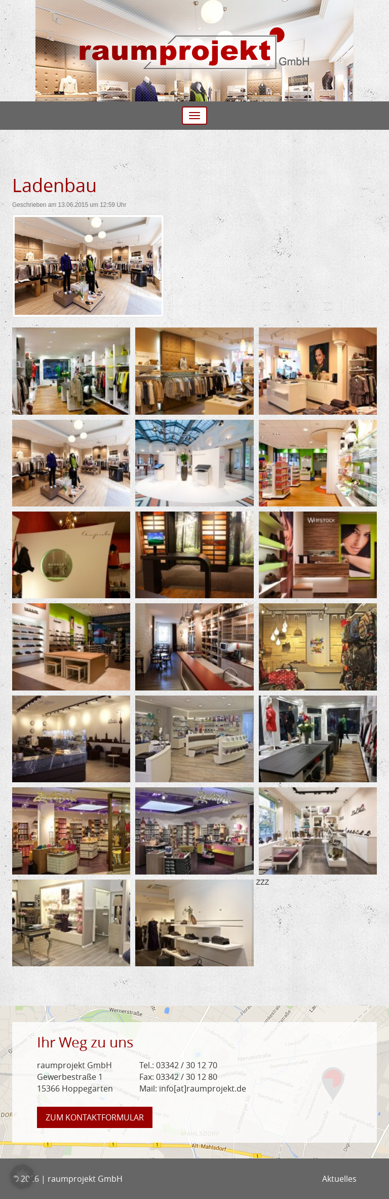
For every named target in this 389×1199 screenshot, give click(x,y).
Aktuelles (339, 1178)
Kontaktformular (95, 1117)
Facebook (369, 1178)
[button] (22, 1176)
